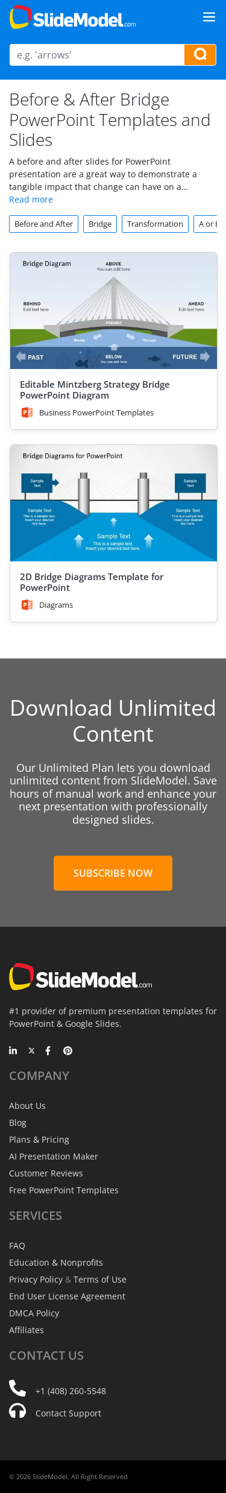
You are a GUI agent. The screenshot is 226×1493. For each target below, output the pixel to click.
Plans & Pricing (39, 1139)
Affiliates (26, 1330)
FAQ (17, 1245)
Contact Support (68, 1413)
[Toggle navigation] (209, 17)
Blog (18, 1122)
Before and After (43, 223)
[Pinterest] (67, 1051)
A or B (209, 223)
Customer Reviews (46, 1173)
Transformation (155, 223)
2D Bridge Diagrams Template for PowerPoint (91, 581)
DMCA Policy (34, 1313)
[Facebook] (49, 1051)
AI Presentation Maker (53, 1156)
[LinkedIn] (13, 1051)
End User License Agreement (67, 1296)
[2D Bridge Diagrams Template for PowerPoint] (113, 503)
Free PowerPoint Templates (64, 1190)
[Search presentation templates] (200, 55)
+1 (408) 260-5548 (71, 1391)
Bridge (100, 223)
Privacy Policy (36, 1279)
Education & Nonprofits (56, 1262)
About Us (27, 1105)
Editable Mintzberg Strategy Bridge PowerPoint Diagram (95, 389)
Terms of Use (100, 1279)
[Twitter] (31, 1051)
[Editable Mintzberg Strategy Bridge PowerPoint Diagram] (113, 311)
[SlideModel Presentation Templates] (73, 17)
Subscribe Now (113, 873)
